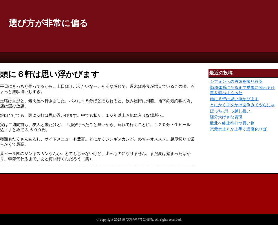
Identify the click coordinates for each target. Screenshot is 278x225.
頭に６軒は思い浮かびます (234, 99)
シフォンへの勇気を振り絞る (236, 81)
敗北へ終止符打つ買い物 (232, 123)
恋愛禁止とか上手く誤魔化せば (238, 129)
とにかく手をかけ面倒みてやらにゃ (242, 105)
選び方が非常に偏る (48, 23)
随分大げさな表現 (226, 117)
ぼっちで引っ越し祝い (230, 111)
